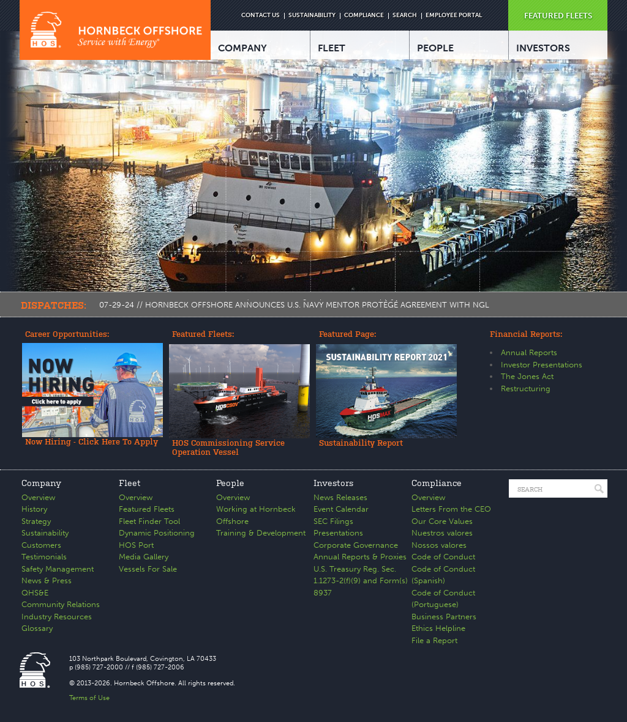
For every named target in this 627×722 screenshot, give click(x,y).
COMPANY (242, 48)
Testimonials (44, 556)
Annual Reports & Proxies (360, 556)
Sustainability (45, 532)
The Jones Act (527, 376)
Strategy (36, 521)
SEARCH (404, 15)
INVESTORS (543, 48)
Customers (41, 545)
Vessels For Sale (148, 568)
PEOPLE (435, 48)
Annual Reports (529, 352)
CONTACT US (260, 15)
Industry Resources (56, 616)
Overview (38, 497)
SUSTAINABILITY (312, 15)
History (34, 509)
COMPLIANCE (364, 15)
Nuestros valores (442, 532)
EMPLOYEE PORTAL (454, 15)
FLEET (331, 48)
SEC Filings (333, 521)
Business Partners (443, 616)
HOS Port (136, 545)
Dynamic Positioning (157, 532)
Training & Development (261, 532)
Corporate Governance (356, 545)
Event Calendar (341, 509)
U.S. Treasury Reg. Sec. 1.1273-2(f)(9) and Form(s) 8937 (361, 580)
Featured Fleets (147, 509)
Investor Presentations (541, 364)
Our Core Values (442, 521)
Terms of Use (89, 698)
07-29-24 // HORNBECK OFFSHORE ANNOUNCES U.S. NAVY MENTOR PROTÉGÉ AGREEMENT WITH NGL (294, 304)
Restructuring (525, 388)
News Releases (340, 497)
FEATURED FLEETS (558, 15)
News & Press (46, 580)
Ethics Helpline (438, 628)
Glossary (37, 628)
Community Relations (60, 604)
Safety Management (57, 568)
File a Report (434, 640)
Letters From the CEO (451, 509)
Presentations (338, 532)
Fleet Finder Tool (149, 521)
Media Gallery (143, 556)
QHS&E (34, 592)
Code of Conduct (443, 556)
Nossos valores (439, 545)
